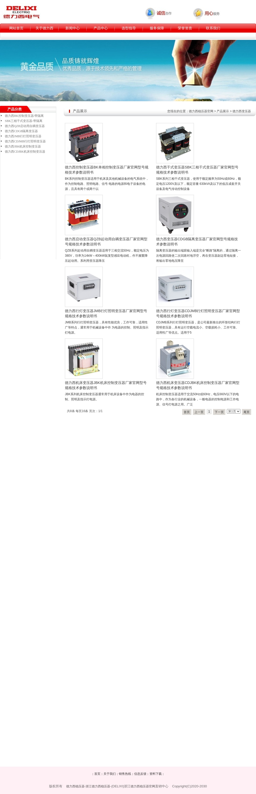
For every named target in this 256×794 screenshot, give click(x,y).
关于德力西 (44, 28)
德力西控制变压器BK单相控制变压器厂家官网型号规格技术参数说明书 (106, 169)
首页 (187, 412)
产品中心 (101, 28)
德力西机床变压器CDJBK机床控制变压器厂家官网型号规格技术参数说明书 (197, 385)
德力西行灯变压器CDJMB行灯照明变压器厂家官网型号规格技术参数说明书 (198, 313)
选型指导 (129, 28)
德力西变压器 (241, 111)
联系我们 (213, 28)
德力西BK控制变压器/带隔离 (24, 116)
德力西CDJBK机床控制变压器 (25, 151)
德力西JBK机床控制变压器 (23, 146)
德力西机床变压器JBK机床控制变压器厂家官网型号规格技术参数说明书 (106, 385)
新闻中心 (72, 28)
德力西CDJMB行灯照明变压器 (25, 141)
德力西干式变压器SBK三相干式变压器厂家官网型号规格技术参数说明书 (197, 169)
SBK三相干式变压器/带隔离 (23, 121)
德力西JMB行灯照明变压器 (23, 136)
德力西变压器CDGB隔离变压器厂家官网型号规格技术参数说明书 (197, 241)
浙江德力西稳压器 (98, 786)
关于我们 (109, 774)
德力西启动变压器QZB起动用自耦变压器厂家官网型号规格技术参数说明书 (106, 241)
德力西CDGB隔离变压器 (21, 131)
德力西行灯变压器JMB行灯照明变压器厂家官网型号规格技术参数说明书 (106, 313)
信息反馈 (140, 774)
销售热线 (125, 774)
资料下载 (155, 774)
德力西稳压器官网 (201, 111)
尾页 (246, 412)
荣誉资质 (185, 28)
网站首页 (16, 28)
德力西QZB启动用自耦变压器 (25, 126)
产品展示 (223, 111)
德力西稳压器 (75, 786)
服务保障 (157, 28)
